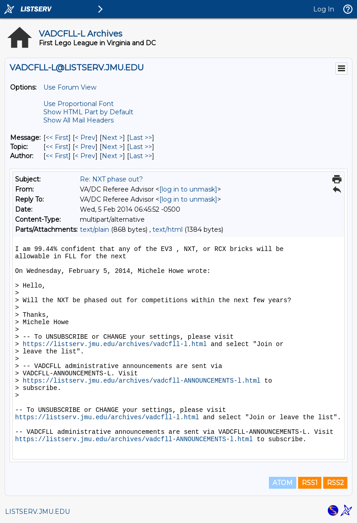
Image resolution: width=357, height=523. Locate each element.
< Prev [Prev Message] (85, 137)
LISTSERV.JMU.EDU (37, 511)
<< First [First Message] (57, 137)
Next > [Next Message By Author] (112, 156)
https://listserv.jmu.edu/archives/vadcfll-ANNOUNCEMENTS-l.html (142, 380)
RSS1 (310, 483)
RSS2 (335, 483)
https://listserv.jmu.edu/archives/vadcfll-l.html (115, 344)
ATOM (283, 483)
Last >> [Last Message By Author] (140, 156)
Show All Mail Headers (78, 120)
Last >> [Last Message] (140, 137)
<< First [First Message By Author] (57, 156)
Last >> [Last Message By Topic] (140, 147)
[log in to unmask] (188, 189)
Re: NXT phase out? (111, 179)
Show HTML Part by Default (88, 112)
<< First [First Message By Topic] (57, 147)
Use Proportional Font (78, 104)
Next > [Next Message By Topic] (112, 147)
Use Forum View (69, 87)
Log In (323, 9)
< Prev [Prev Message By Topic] (85, 147)
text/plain (94, 229)
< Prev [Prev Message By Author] (85, 156)
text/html (167, 229)
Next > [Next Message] (112, 137)
